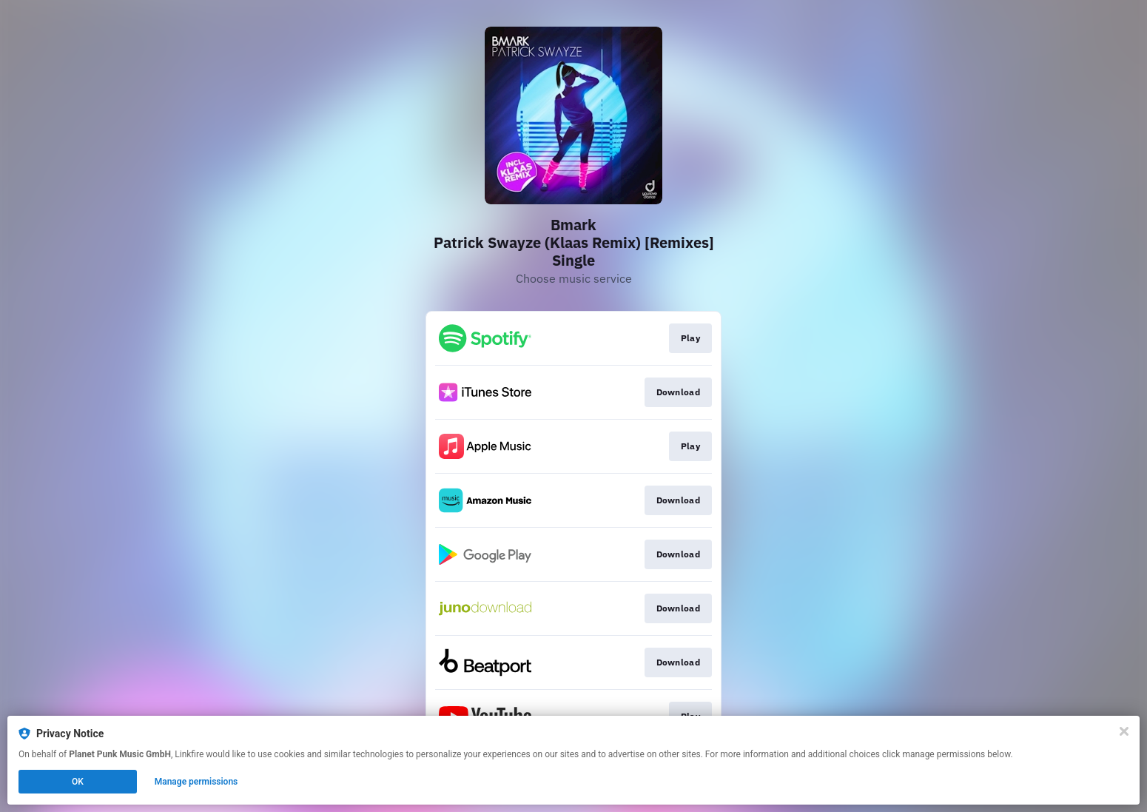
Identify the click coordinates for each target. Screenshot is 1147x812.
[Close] (1124, 731)
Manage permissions (196, 781)
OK (78, 781)
